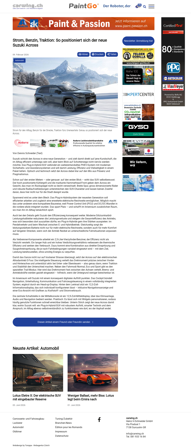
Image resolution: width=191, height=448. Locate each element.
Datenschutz (61, 435)
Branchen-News (63, 423)
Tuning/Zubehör (63, 418)
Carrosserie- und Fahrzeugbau (28, 418)
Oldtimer (17, 431)
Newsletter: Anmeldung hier (138, 40)
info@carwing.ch (135, 433)
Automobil (19, 60)
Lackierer (17, 423)
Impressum (61, 431)
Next (115, 380)
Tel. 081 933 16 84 (136, 436)
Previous (15, 380)
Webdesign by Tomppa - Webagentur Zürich (31, 445)
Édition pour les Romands (68, 427)
